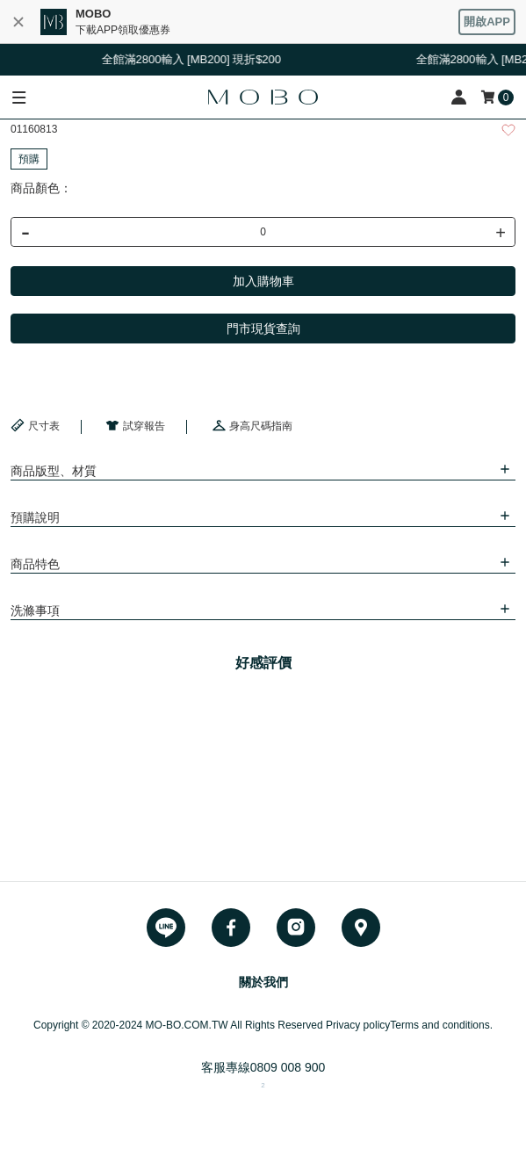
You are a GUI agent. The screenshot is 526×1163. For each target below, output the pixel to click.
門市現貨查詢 (263, 328)
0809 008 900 (288, 1067)
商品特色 (35, 564)
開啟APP (487, 21)
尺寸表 (35, 425)
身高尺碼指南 (252, 425)
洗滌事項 (35, 610)
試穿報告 (135, 425)
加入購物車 (263, 281)
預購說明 (35, 517)
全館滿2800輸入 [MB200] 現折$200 (198, 59)
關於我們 (263, 982)
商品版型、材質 (54, 471)
